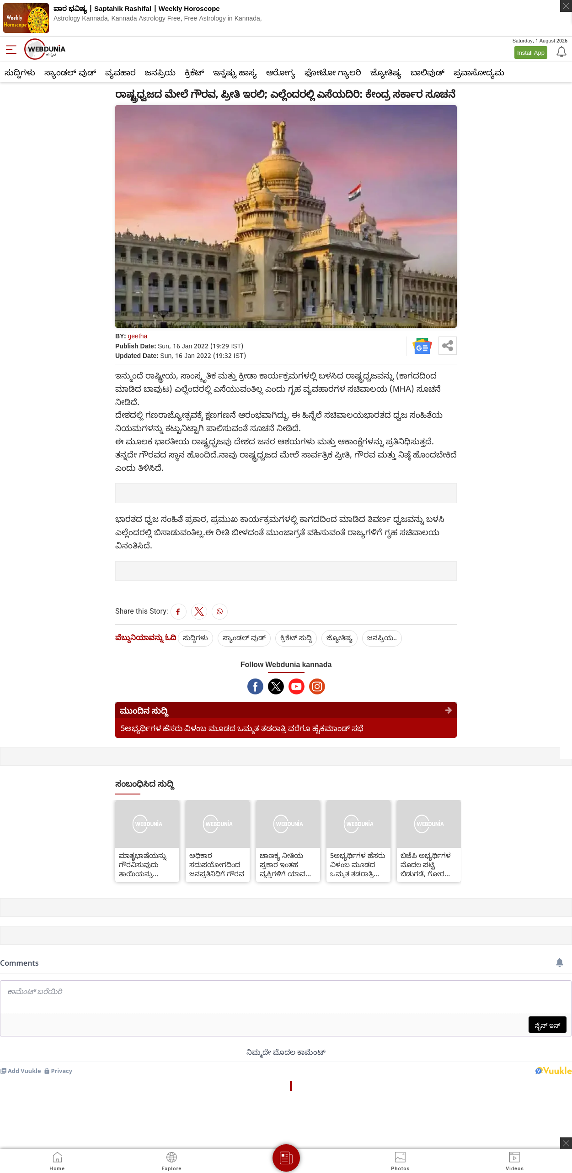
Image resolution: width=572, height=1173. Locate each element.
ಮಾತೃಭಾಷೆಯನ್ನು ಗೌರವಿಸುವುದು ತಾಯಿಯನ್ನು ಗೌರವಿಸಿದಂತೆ (142, 864)
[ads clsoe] (566, 1143)
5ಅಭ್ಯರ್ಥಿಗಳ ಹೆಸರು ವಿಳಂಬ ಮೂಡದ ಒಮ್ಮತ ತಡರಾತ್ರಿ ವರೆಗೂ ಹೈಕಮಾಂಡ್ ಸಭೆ (242, 728)
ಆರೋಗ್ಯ (280, 72)
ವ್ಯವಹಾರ (120, 72)
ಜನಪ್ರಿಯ (160, 72)
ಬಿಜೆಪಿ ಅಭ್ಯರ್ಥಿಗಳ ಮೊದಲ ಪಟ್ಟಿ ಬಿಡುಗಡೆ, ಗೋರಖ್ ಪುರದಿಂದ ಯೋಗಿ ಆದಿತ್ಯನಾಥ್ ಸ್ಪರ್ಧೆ (427, 864)
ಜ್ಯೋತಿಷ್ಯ (385, 72)
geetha (137, 335)
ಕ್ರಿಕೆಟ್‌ (194, 72)
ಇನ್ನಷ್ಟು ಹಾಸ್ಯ (235, 72)
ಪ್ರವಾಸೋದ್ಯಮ (479, 72)
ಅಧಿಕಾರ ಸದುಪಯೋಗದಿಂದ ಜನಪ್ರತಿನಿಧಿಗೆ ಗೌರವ (216, 864)
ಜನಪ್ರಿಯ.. (382, 637)
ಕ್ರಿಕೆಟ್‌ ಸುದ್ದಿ (296, 637)
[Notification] (560, 51)
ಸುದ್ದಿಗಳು (20, 72)
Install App (531, 52)
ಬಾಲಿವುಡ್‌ (427, 72)
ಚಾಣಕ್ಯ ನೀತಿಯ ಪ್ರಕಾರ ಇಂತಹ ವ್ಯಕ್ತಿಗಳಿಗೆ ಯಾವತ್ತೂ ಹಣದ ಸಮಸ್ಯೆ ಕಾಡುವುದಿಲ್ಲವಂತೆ (287, 864)
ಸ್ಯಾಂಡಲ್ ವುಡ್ (70, 72)
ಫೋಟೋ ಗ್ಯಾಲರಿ (333, 72)
